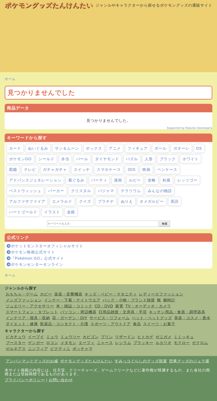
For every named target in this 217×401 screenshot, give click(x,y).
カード (15, 148)
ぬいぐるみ (38, 148)
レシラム (123, 343)
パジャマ (106, 191)
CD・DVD (104, 306)
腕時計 (169, 300)
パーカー (56, 191)
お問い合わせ (61, 380)
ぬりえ (127, 201)
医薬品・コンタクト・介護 (64, 324)
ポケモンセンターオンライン (35, 264)
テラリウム (131, 191)
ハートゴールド (23, 212)
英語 (175, 201)
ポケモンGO (20, 159)
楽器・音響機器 (68, 294)
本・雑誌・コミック (74, 306)
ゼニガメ (164, 337)
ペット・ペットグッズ (152, 318)
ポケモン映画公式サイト (31, 252)
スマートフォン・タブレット (32, 312)
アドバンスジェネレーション (35, 180)
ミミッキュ (184, 337)
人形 (149, 159)
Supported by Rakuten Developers (189, 128)
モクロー (182, 343)
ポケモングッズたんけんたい (49, 5)
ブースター (16, 343)
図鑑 (13, 169)
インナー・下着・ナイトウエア (72, 300)
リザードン (125, 337)
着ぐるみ (76, 180)
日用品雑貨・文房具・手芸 (123, 312)
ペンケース (167, 169)
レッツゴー (187, 180)
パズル (132, 159)
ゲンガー (36, 343)
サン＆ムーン (67, 148)
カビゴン (91, 337)
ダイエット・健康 (22, 324)
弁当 (65, 159)
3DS (132, 169)
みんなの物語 (160, 191)
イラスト (52, 212)
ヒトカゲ (145, 337)
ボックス (94, 148)
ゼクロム (200, 343)
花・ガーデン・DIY (69, 318)
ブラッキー (143, 343)
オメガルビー (152, 201)
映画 (146, 169)
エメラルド (62, 201)
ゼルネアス (16, 349)
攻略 (152, 180)
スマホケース (109, 169)
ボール (160, 148)
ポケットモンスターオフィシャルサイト (45, 246)
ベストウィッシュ (25, 191)
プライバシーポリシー (25, 380)
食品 (137, 324)
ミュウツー (70, 337)
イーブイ (36, 337)
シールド (46, 159)
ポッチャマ (82, 349)
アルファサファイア (27, 201)
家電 (119, 306)
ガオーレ (181, 148)
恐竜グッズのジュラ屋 (189, 361)
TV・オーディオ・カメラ (148, 306)
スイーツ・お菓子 (159, 324)
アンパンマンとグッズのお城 (32, 361)
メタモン (68, 343)
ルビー (135, 180)
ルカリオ (164, 343)
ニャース (105, 343)
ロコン (52, 343)
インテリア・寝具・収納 (28, 318)
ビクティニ (60, 349)
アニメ (115, 148)
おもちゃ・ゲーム (22, 294)
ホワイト (190, 159)
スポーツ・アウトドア (110, 324)
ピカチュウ (16, 337)
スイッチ (82, 169)
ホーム (10, 79)
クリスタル (81, 191)
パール (82, 159)
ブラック (168, 159)
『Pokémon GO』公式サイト (35, 258)
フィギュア (138, 148)
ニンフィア (38, 349)
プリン (107, 337)
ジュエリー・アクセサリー (30, 306)
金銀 (71, 212)
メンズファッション (24, 300)
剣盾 (167, 180)
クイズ (85, 201)
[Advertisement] (108, 42)
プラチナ (106, 201)
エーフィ (87, 343)
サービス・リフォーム (109, 318)
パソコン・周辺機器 (78, 312)
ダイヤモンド (107, 159)
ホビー (46, 294)
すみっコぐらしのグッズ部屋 (141, 361)
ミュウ (52, 337)
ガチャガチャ (55, 169)
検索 (164, 223)
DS (199, 148)
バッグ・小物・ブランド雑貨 (129, 300)
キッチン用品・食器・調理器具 (177, 312)
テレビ (30, 169)
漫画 (118, 180)
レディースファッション (161, 294)
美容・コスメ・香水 (192, 318)
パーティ (99, 180)
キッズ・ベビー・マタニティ (111, 294)
